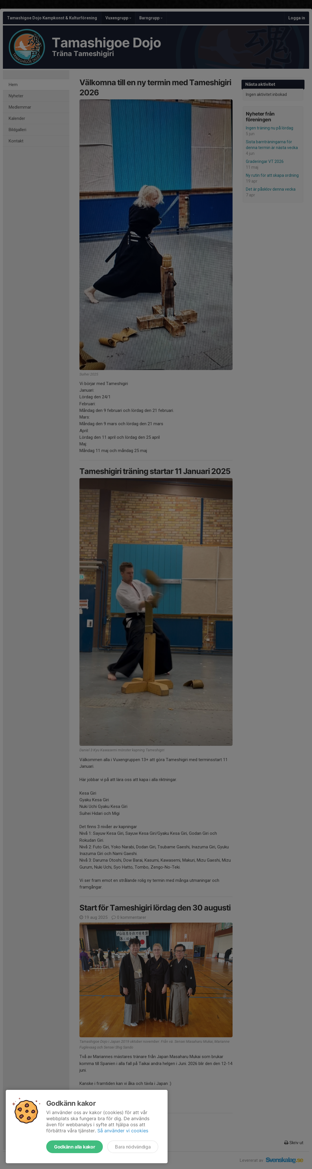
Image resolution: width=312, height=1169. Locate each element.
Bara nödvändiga (133, 1147)
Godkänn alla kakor (74, 1147)
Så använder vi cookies (122, 1130)
